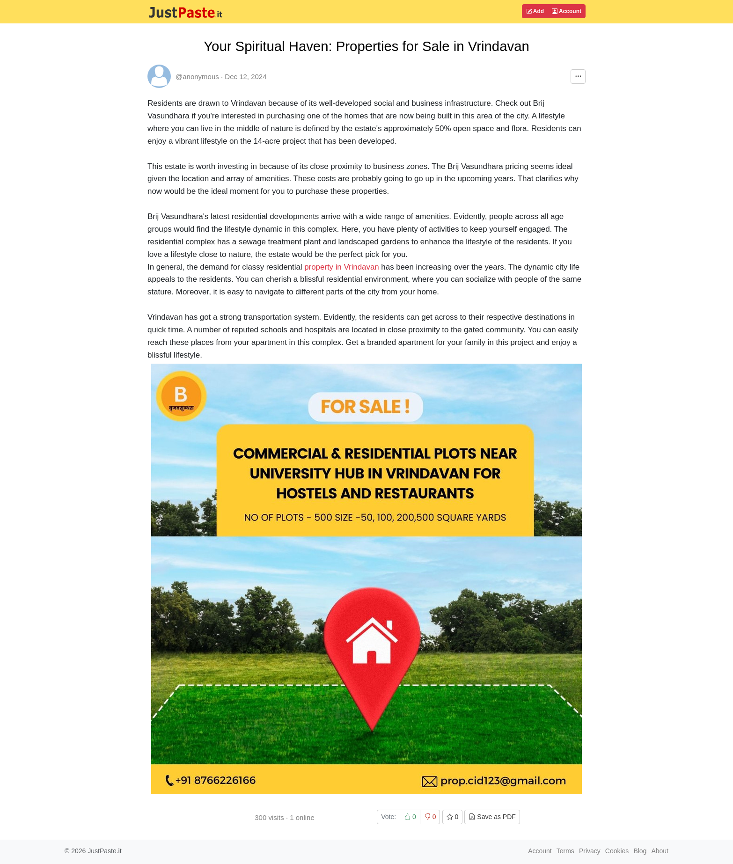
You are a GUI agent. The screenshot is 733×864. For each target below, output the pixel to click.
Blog (639, 851)
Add (535, 11)
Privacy (590, 851)
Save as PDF (492, 816)
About (659, 851)
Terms (565, 851)
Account (566, 11)
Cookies (617, 851)
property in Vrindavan (341, 267)
